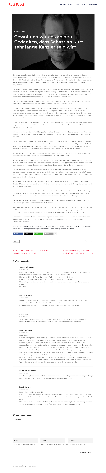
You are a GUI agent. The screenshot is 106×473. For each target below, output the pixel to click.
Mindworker (93, 4)
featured (16, 241)
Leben (77, 4)
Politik (70, 4)
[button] (18, 234)
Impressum (32, 466)
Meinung (63, 4)
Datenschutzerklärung (19, 466)
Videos (84, 4)
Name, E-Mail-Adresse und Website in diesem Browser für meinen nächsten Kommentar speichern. (49, 444)
